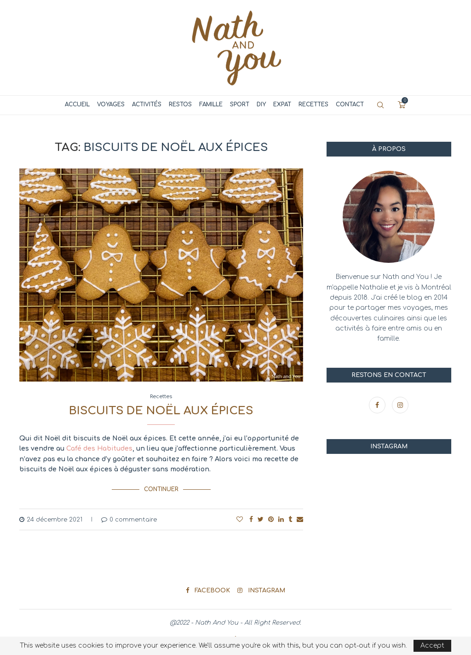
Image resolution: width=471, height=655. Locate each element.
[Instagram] (400, 405)
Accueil (77, 104)
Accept (432, 645)
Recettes (313, 104)
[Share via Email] (300, 519)
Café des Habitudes (99, 448)
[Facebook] (378, 405)
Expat (282, 104)
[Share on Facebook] (251, 519)
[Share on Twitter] (261, 519)
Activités (146, 104)
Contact (350, 104)
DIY (261, 104)
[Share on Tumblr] (290, 519)
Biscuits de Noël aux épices (161, 411)
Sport (239, 104)
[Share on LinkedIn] (281, 519)
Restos (180, 104)
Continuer (161, 489)
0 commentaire (129, 519)
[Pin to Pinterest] (271, 519)
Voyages (111, 104)
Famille (211, 104)
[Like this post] (239, 519)
